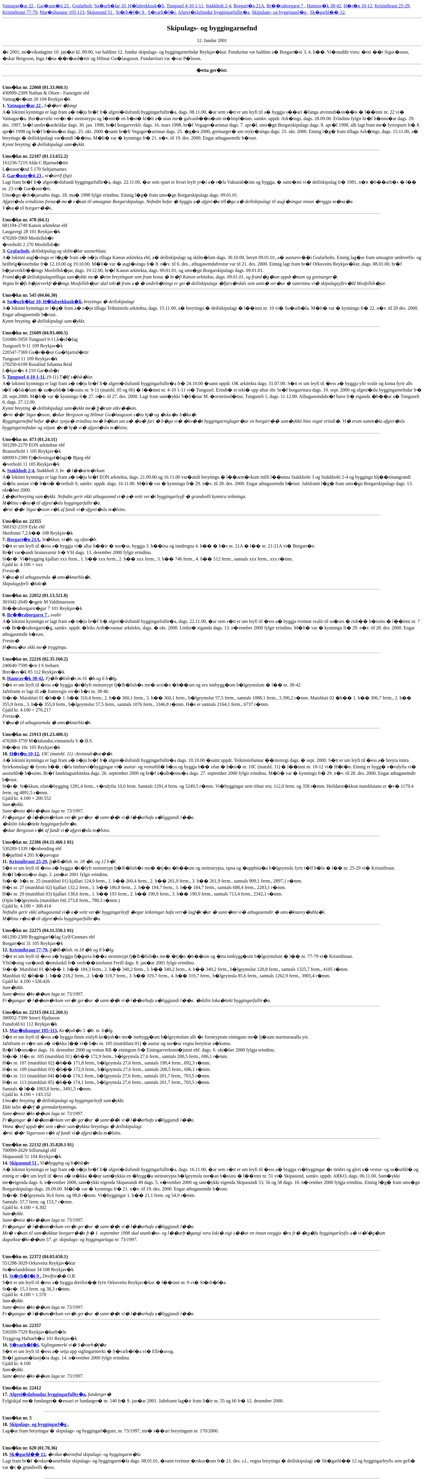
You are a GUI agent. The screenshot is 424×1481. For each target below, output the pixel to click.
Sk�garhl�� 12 (327, 12)
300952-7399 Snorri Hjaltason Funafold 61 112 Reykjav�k (35, 1021)
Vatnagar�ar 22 (18, 5)
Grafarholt (82, 5)
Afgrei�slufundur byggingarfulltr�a (213, 12)
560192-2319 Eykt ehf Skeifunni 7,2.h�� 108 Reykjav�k (37, 530)
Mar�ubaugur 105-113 (62, 12)
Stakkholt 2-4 (218, 5)
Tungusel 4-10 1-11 (184, 5)
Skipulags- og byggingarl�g (280, 12)
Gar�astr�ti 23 (53, 5)
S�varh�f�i (162, 12)
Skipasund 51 (100, 12)
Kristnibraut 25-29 (392, 5)
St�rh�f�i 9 (130, 12)
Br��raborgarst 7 (285, 5)
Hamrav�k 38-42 (324, 5)
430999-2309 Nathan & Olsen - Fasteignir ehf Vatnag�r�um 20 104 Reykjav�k (45, 96)
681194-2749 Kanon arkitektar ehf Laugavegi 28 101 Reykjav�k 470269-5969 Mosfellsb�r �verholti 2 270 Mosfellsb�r (34, 235)
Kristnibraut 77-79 (19, 12)
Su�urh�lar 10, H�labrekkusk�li (129, 5)
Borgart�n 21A (248, 5)
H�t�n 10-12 (358, 5)
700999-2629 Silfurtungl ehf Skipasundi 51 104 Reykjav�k (38, 1153)
